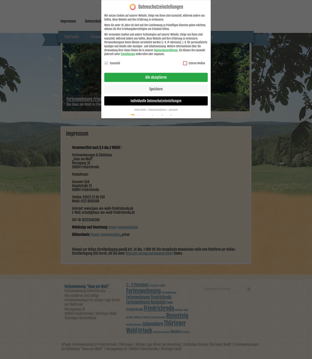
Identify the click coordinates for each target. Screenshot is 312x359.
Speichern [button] (156, 84)
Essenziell (112, 58)
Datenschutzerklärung (166, 45)
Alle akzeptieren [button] (156, 72)
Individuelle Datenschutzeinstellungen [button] (156, 96)
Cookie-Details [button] (140, 104)
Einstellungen (128, 49)
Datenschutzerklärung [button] (157, 104)
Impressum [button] (173, 104)
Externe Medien (194, 58)
